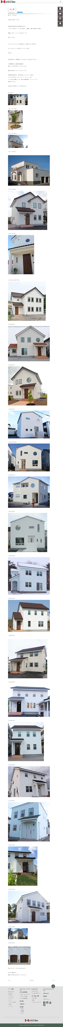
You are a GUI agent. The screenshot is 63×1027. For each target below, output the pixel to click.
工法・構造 (34, 998)
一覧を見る (31, 980)
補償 (33, 1000)
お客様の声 (22, 1004)
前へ (10, 980)
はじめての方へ (35, 991)
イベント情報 (11, 989)
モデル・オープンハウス (25, 994)
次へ (53, 980)
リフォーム (11, 1006)
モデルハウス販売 (24, 996)
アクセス (22, 1013)
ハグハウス (11, 998)
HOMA (10, 1004)
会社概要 (22, 1011)
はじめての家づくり (36, 993)
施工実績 (21, 1001)
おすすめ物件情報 (24, 998)
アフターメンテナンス (36, 1002)
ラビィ (10, 1000)
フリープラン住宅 (12, 1002)
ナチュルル (11, 996)
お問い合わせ (46, 993)
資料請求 (45, 996)
